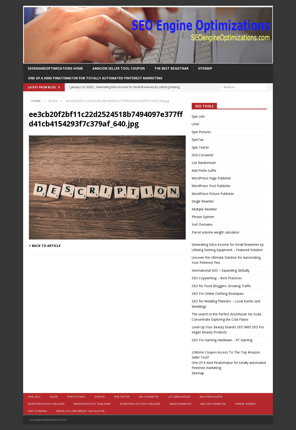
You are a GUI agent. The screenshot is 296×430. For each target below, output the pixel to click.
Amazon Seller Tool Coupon (118, 68)
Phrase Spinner (203, 217)
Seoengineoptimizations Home (55, 68)
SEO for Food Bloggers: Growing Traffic (221, 286)
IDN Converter (202, 155)
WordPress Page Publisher (211, 178)
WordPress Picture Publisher (213, 193)
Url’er (195, 124)
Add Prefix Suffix (204, 170)
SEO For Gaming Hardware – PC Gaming (222, 340)
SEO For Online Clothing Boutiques (218, 293)
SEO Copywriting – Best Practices (217, 278)
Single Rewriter (203, 201)
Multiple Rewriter (204, 209)
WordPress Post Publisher (211, 186)
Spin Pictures (201, 132)
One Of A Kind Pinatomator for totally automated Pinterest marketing (95, 78)
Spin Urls (198, 116)
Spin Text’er (200, 147)
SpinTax (198, 139)
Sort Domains (202, 224)
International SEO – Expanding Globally (221, 270)
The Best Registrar (171, 68)
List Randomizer (204, 162)
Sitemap (205, 68)
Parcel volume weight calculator (215, 232)
